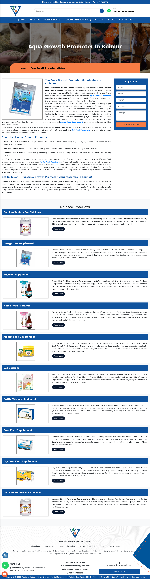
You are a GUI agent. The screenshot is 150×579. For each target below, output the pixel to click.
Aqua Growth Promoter (100, 96)
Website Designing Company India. (130, 577)
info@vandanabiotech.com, (54, 2)
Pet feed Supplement (81, 130)
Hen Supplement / (86, 551)
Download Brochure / (68, 546)
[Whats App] (5, 565)
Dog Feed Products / (75, 554)
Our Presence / (107, 546)
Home (22, 20)
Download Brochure (78, 20)
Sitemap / (83, 546)
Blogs (111, 20)
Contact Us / (94, 546)
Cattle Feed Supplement (50, 162)
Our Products (53, 20)
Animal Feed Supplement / (39, 551)
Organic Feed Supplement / (64, 551)
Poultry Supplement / (126, 551)
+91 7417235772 (100, 2)
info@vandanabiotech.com (75, 569)
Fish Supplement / (57, 554)
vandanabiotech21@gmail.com (78, 2)
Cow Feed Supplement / (105, 551)
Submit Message (131, 124)
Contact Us (125, 20)
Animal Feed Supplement (71, 122)
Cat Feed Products (93, 554)
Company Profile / (50, 546)
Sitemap (99, 20)
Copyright (10, 577)
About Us (35, 20)
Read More (58, 229)
